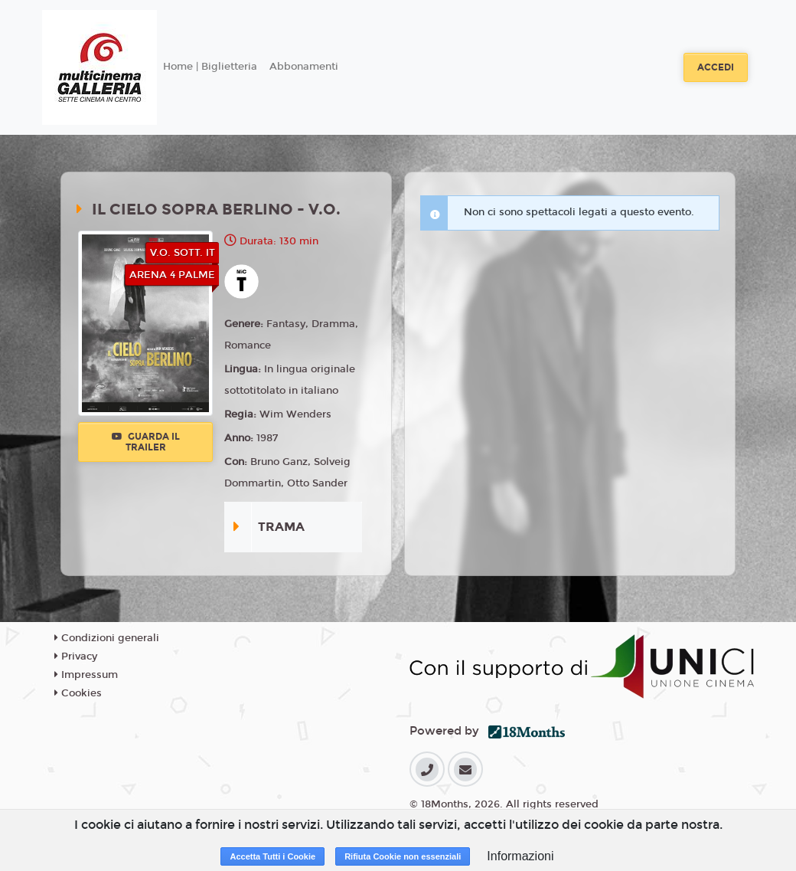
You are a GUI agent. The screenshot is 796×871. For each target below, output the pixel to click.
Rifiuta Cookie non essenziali (402, 856)
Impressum (86, 675)
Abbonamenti (303, 67)
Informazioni (520, 856)
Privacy (75, 656)
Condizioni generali (106, 638)
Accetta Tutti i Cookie (272, 856)
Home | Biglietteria (210, 67)
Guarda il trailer (146, 442)
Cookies (78, 693)
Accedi (715, 67)
